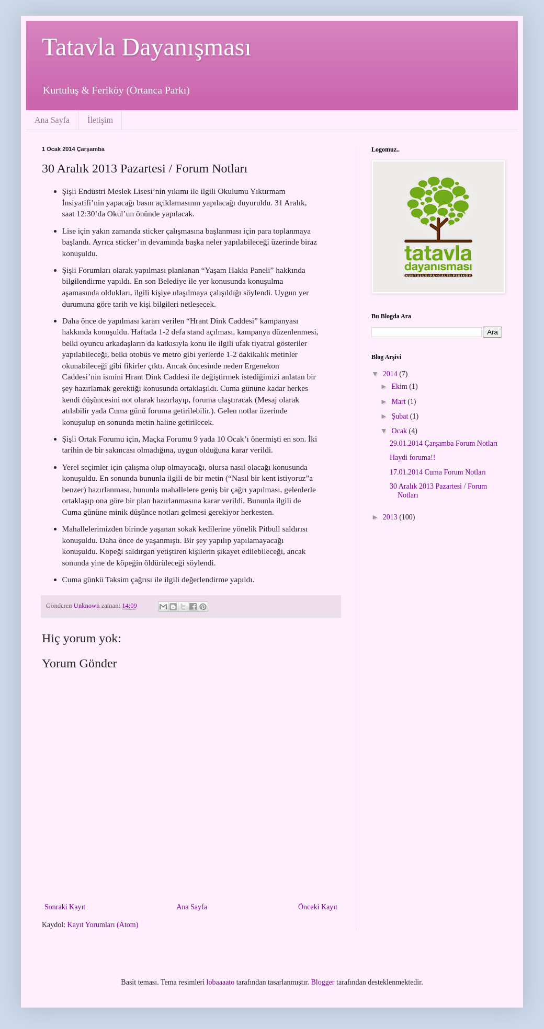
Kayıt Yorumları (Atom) (103, 925)
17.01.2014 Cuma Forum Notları (438, 472)
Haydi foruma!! (412, 457)
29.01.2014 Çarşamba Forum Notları (443, 443)
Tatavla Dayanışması (147, 47)
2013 (391, 517)
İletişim (100, 119)
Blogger (322, 982)
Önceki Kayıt (317, 907)
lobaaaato (221, 982)
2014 (391, 374)
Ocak (400, 431)
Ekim (400, 386)
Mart (399, 402)
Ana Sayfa (52, 119)
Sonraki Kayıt (64, 907)
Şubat (400, 416)
